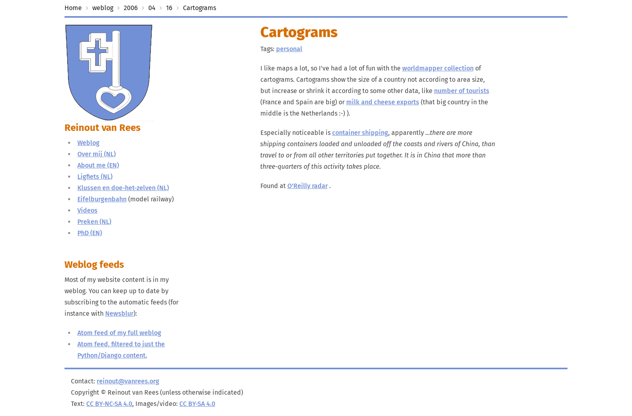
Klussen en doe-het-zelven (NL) (123, 188)
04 (152, 8)
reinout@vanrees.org (128, 381)
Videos (87, 210)
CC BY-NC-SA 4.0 (109, 404)
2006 (131, 8)
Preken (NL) (94, 222)
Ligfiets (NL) (94, 176)
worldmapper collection (438, 68)
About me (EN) (98, 165)
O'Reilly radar (307, 186)
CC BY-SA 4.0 (197, 404)
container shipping (360, 133)
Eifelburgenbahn (102, 199)
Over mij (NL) (96, 154)
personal (289, 49)
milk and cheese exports (382, 102)
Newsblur (119, 313)
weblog (102, 8)
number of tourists (461, 91)
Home (73, 8)
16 (169, 8)
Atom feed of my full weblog (119, 333)
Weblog (88, 143)
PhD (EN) (89, 233)
